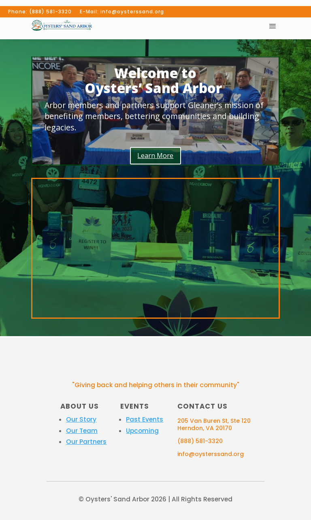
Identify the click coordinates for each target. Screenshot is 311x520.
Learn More (155, 155)
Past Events (144, 419)
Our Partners (86, 441)
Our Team (82, 430)
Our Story (81, 419)
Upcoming (142, 430)
